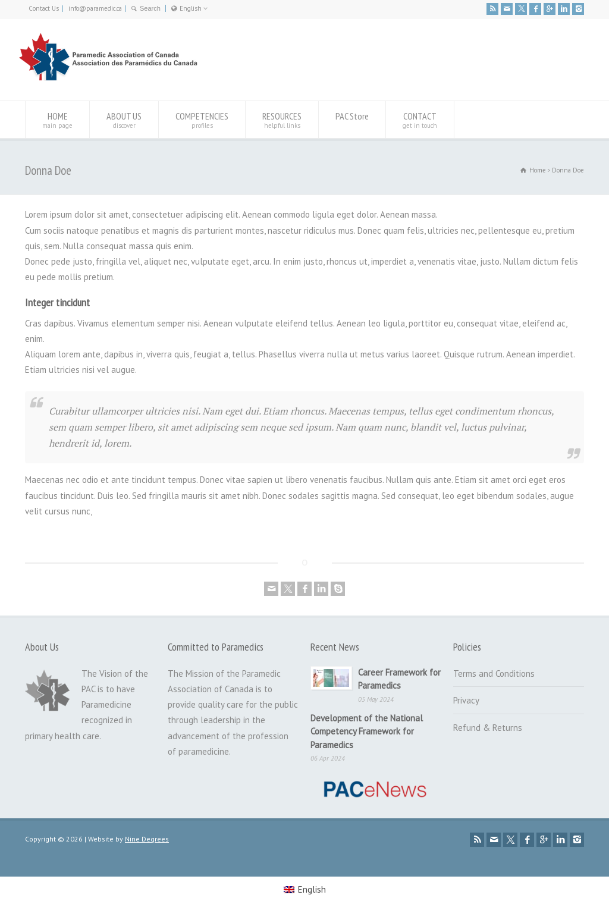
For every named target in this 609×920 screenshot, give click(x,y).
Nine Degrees (147, 838)
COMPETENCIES (201, 120)
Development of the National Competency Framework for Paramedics (366, 731)
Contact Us (44, 8)
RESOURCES (282, 120)
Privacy (466, 700)
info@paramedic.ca (95, 8)
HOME (57, 120)
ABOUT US (124, 120)
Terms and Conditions (494, 673)
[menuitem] (305, 889)
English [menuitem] (312, 889)
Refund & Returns (487, 727)
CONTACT (420, 120)
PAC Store (352, 120)
